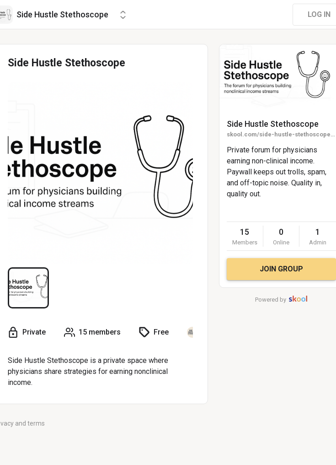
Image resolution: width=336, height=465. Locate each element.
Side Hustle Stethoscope (273, 124)
